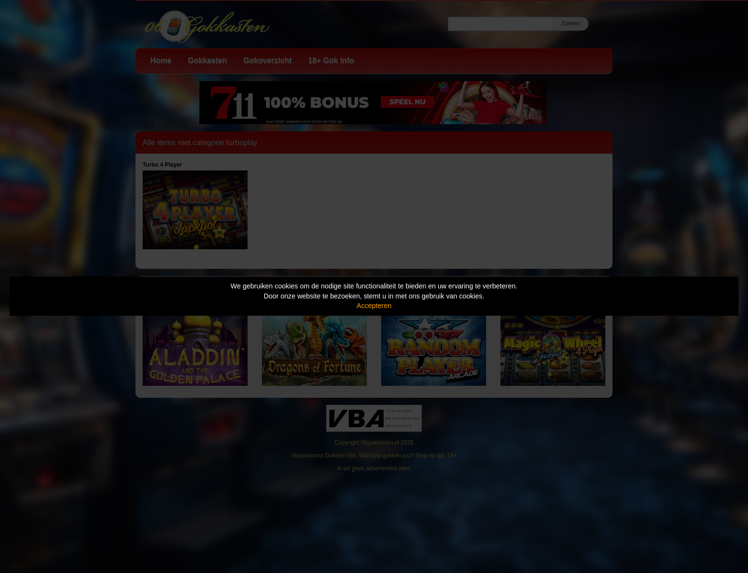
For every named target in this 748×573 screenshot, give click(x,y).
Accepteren (374, 305)
